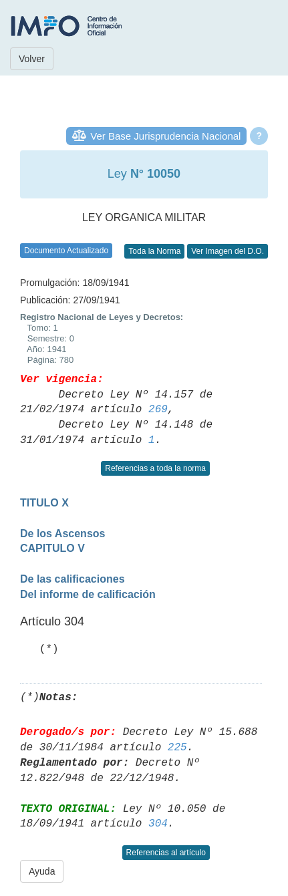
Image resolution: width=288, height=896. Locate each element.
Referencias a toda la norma (155, 468)
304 (158, 824)
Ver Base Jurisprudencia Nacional (165, 136)
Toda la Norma (154, 251)
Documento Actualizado (66, 250)
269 (158, 410)
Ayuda (42, 871)
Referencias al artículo (166, 852)
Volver (32, 58)
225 (177, 748)
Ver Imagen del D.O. (227, 251)
